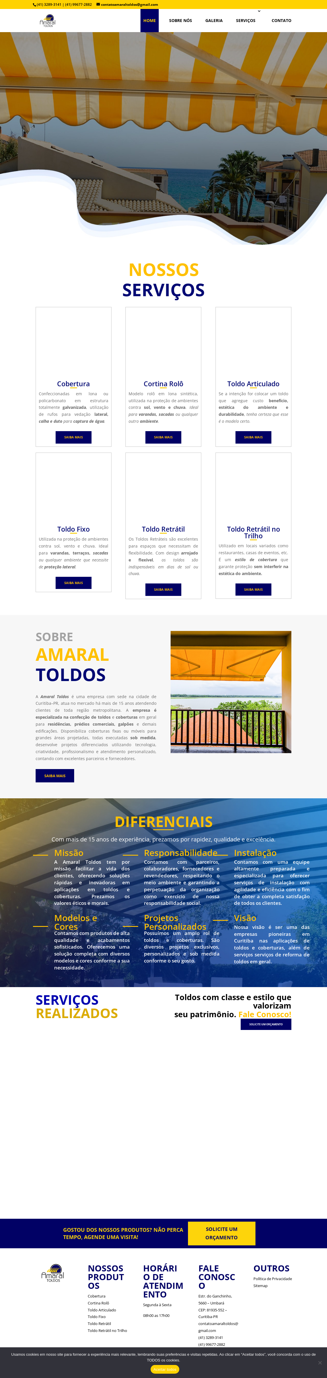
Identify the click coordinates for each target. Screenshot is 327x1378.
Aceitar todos (165, 1369)
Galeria (214, 20)
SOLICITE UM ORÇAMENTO (266, 1024)
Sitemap (260, 1285)
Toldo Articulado (102, 1310)
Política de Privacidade (272, 1278)
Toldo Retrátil (99, 1323)
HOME (149, 20)
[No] (320, 1363)
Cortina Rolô (98, 1303)
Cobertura (96, 1296)
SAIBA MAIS (73, 437)
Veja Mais (167, 158)
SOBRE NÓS (180, 20)
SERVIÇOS (245, 20)
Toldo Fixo (97, 1316)
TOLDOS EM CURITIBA (163, 101)
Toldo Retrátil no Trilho (107, 1330)
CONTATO (281, 20)
